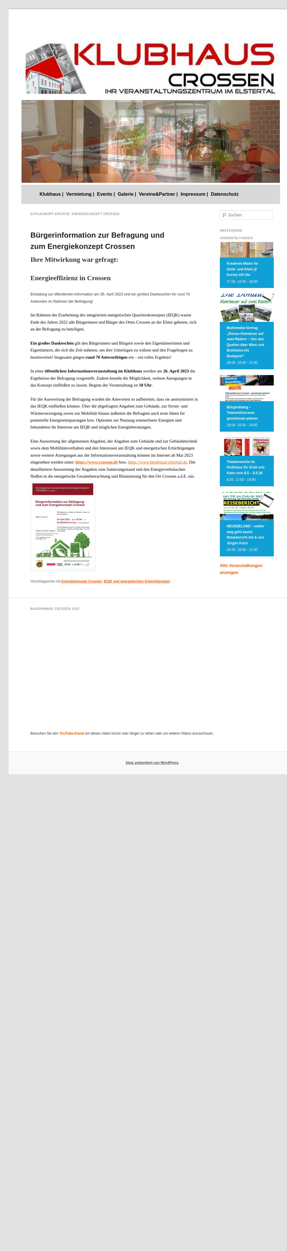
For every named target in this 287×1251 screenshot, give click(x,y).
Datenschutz (225, 194)
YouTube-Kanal (71, 733)
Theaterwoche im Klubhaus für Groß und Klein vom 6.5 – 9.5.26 (245, 467)
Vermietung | (80, 194)
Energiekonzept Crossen (81, 581)
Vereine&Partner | (158, 194)
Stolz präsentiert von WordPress (152, 763)
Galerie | (127, 194)
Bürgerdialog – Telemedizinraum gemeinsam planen (242, 412)
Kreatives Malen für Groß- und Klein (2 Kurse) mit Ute (243, 269)
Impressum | (194, 194)
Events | (106, 194)
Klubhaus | (51, 194)
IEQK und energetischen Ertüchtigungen (137, 581)
